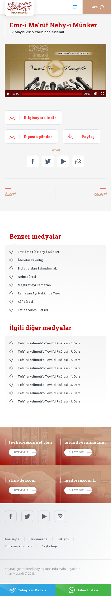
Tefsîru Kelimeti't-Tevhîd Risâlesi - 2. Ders (49, 393)
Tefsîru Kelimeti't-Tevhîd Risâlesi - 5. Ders (49, 368)
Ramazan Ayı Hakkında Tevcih (40, 293)
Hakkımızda (38, 539)
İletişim (63, 539)
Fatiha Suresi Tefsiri (33, 310)
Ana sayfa (12, 539)
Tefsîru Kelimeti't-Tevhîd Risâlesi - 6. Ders (49, 360)
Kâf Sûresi (25, 301)
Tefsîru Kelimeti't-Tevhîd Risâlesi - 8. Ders (49, 343)
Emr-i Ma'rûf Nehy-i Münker (39, 252)
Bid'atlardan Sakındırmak (37, 268)
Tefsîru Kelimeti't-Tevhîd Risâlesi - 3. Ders (49, 385)
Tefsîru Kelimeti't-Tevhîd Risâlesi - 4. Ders (49, 376)
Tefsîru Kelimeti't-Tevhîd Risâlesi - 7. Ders (49, 351)
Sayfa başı (49, 546)
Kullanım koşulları (18, 546)
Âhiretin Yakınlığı (31, 260)
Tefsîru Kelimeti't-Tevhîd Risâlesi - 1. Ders (49, 401)
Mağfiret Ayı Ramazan (34, 285)
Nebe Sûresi (27, 276)
